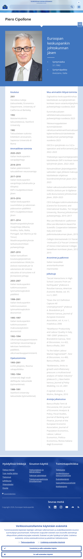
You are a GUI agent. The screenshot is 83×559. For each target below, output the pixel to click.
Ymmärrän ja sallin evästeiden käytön (43, 548)
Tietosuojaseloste (28, 542)
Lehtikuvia (6, 480)
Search (72, 7)
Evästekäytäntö (62, 479)
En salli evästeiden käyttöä (43, 554)
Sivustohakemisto (9, 494)
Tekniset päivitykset (37, 475)
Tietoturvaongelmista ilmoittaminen (38, 480)
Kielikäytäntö (61, 486)
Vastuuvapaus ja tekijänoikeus (36, 470)
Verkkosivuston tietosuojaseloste (63, 474)
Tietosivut (6, 477)
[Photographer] (40, 79)
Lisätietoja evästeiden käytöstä (53, 542)
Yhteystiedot (7, 484)
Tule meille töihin (10, 473)
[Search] (40, 7)
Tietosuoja (60, 469)
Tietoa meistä (8, 469)
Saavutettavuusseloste (65, 483)
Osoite (5, 488)
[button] (78, 2)
